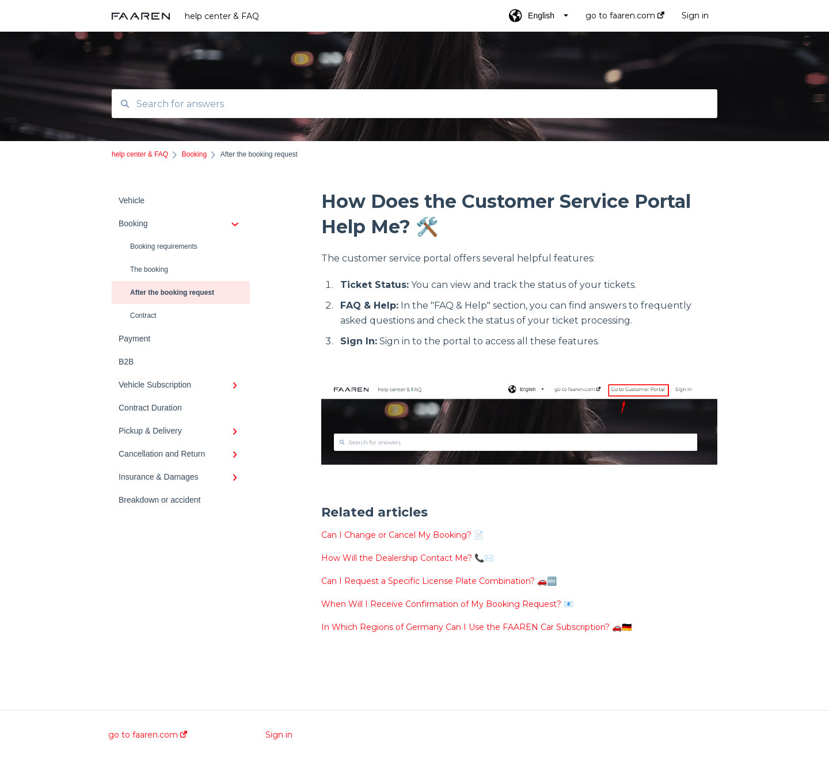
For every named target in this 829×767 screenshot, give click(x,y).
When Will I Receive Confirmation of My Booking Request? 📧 (447, 604)
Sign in (278, 734)
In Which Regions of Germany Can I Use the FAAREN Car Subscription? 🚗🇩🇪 (476, 627)
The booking (149, 269)
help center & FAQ (222, 16)
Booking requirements (163, 246)
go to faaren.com (147, 734)
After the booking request (172, 292)
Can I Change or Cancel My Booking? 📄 (402, 535)
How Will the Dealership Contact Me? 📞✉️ (407, 558)
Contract (143, 316)
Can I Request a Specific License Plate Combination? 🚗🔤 (439, 581)
